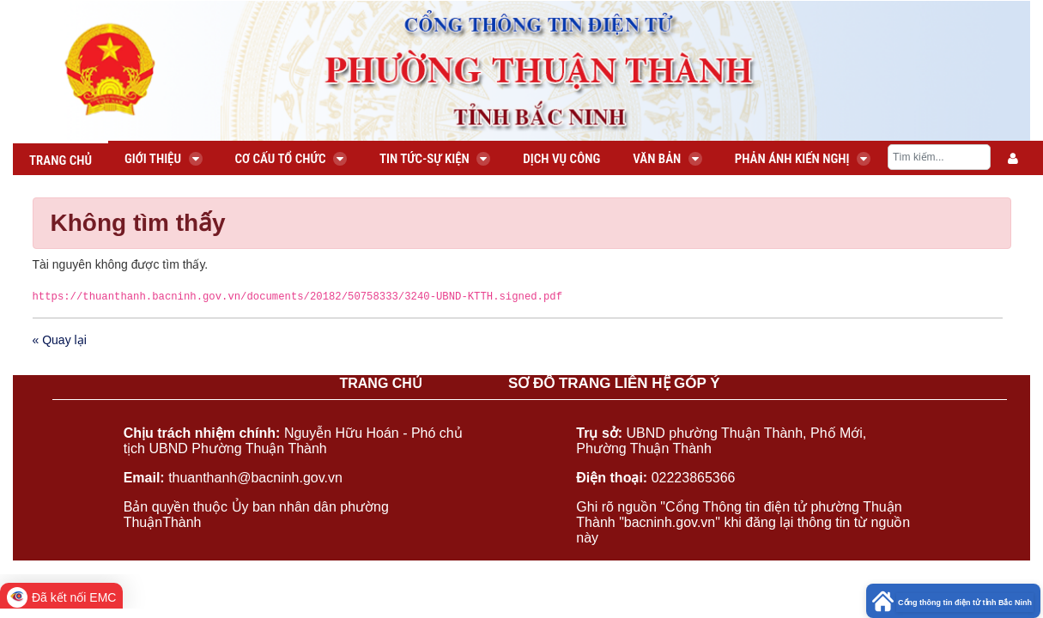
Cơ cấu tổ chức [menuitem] (291, 159)
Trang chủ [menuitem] (60, 160)
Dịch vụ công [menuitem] (561, 159)
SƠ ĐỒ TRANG (559, 383)
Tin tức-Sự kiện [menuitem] (434, 159)
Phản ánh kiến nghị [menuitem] (802, 159)
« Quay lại (60, 340)
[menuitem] (1013, 158)
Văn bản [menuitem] (667, 159)
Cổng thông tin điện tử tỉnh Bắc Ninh (965, 602)
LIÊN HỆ (642, 383)
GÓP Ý (697, 383)
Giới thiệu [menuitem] (163, 159)
